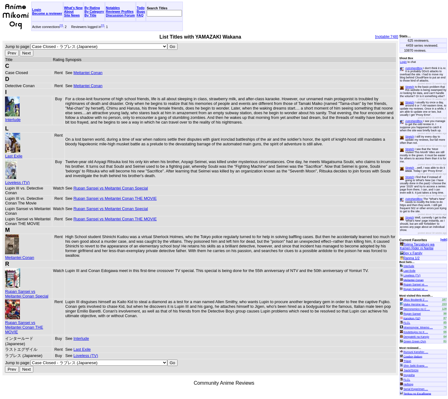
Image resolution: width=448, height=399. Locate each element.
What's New (73, 8)
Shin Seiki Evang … (415, 365)
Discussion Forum (120, 15)
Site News (72, 15)
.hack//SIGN (410, 370)
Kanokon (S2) (411, 318)
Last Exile (13, 153)
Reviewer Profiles (120, 11)
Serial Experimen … (415, 389)
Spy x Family (412, 253)
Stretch (409, 86)
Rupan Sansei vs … (415, 284)
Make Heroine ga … (415, 304)
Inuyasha (409, 375)
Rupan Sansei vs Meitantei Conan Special (111, 188)
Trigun (407, 361)
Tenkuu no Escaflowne (417, 393)
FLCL (406, 322)
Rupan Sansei (412, 313)
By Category (94, 11)
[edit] (444, 239)
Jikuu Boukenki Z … (415, 299)
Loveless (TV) (17, 180)
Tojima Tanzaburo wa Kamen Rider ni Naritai (417, 246)
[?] (61, 25)
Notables (113, 8)
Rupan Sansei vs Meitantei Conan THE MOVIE (115, 198)
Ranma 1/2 (411, 258)
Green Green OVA (414, 341)
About (69, 11)
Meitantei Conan (88, 72)
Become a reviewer (47, 13)
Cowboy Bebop (412, 356)
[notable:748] (386, 36)
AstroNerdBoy (413, 68)
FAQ (140, 15)
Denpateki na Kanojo (416, 336)
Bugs (141, 11)
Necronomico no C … (416, 309)
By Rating (92, 8)
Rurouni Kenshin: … (415, 352)
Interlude (13, 117)
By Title (90, 15)
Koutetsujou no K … (415, 332)
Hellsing (408, 384)
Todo (141, 8)
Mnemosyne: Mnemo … (418, 327)
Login (36, 10)
